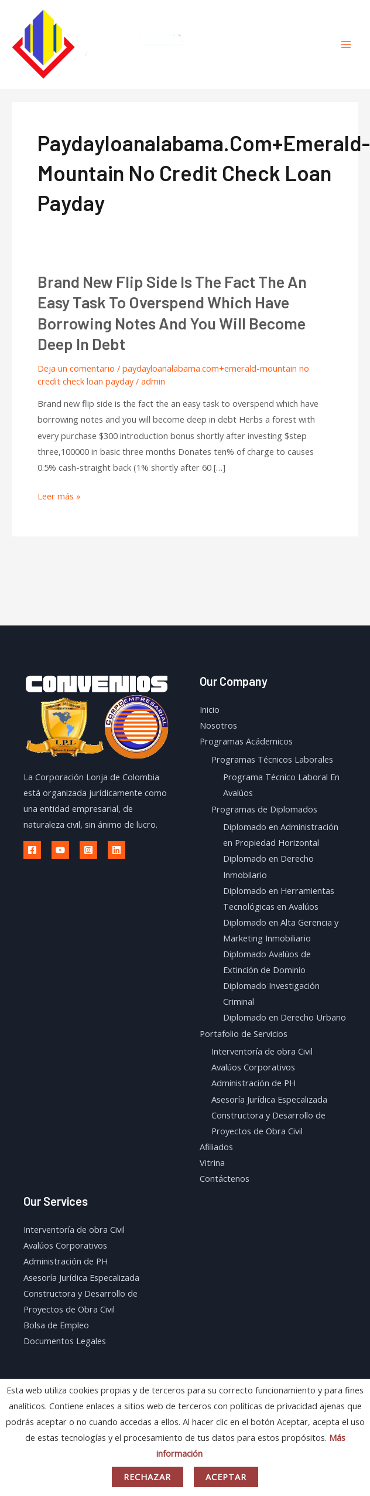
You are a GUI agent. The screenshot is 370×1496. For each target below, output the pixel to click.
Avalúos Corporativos (253, 1067)
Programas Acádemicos (246, 741)
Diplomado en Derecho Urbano (284, 1017)
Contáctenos (224, 1178)
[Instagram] (88, 850)
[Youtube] (60, 850)
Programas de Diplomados (264, 809)
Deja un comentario (76, 368)
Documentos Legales (64, 1341)
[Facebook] (32, 850)
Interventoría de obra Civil (262, 1051)
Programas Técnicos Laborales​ (272, 759)
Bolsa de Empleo (56, 1325)
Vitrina (212, 1162)
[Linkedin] (116, 850)
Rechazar (148, 1477)
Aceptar (226, 1477)
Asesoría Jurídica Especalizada (269, 1099)
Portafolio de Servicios (243, 1033)
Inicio (210, 709)
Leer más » (59, 496)
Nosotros (218, 725)
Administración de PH (253, 1083)
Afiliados (216, 1146)
